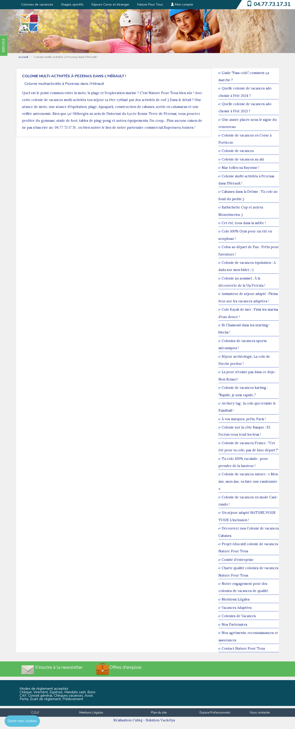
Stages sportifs (72, 4)
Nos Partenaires (234, 624)
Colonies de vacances (37, 4)
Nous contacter (260, 713)
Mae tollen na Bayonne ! (240, 168)
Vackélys (167, 720)
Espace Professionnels (215, 713)
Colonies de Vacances (239, 616)
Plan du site (159, 713)
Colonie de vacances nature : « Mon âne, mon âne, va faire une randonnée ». (248, 481)
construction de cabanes (134, 106)
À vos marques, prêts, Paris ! (244, 419)
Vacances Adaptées (237, 607)
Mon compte (182, 4)
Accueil (23, 57)
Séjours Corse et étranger (110, 4)
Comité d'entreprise (238, 559)
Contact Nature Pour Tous (243, 648)
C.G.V (35, 713)
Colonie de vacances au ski (243, 159)
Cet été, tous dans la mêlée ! (244, 223)
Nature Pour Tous (150, 4)
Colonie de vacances (238, 151)
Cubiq (137, 720)
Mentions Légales (236, 599)
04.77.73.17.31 (272, 4)
